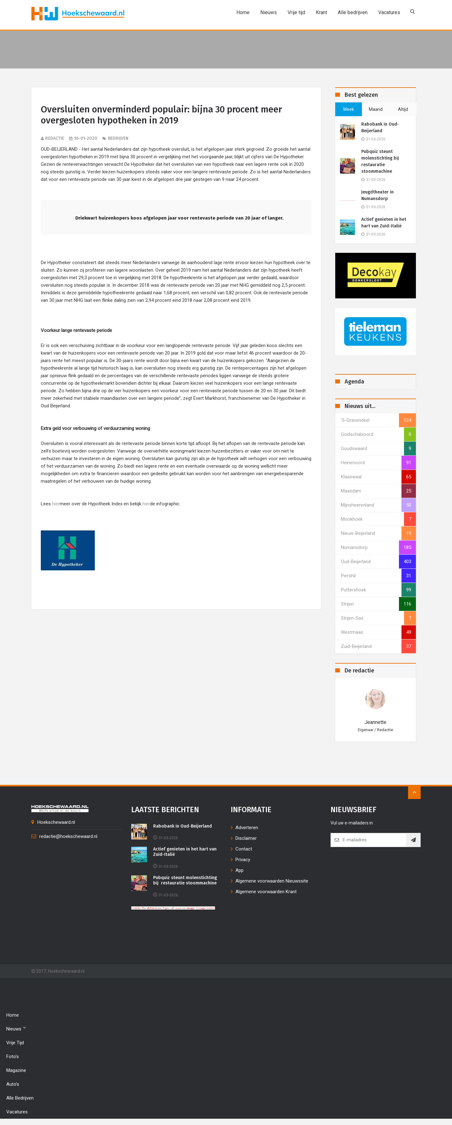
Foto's (12, 1056)
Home (241, 12)
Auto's (12, 1084)
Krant (320, 12)
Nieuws (267, 12)
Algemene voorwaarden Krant (266, 891)
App (239, 870)
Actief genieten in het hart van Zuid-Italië (383, 223)
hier (56, 504)
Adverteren (246, 827)
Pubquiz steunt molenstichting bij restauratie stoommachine (380, 161)
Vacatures (388, 12)
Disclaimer (246, 838)
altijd (403, 109)
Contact (243, 849)
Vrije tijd (295, 12)
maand (376, 109)
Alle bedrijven (351, 12)
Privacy (242, 859)
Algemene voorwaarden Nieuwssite (271, 881)
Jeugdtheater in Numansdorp (377, 195)
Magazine (16, 1070)
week (348, 109)
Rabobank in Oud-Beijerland (380, 127)
